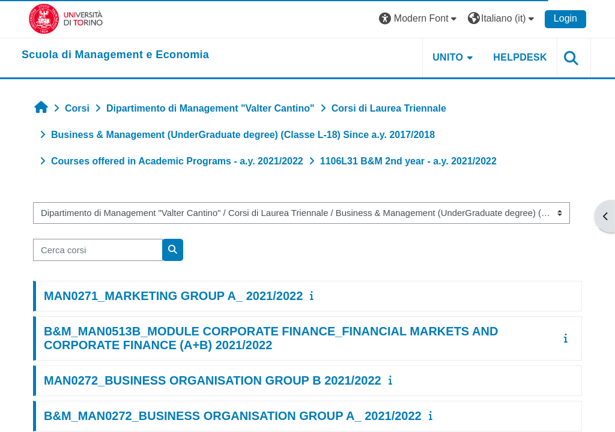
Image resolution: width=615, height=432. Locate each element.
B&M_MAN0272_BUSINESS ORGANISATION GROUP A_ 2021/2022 (233, 415)
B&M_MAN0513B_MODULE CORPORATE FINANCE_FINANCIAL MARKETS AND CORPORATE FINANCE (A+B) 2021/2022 (271, 338)
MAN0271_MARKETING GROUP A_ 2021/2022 (173, 295)
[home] (115, 55)
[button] (419, 19)
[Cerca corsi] (98, 249)
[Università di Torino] (65, 18)
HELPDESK (520, 57)
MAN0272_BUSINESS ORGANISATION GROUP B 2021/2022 (212, 380)
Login (565, 18)
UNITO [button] (447, 57)
